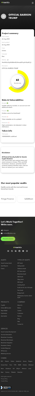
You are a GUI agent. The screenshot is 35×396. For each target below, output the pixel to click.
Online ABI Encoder (6, 308)
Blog (18, 318)
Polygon (30, 361)
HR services (4, 351)
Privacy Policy (4, 378)
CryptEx (3, 305)
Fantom (7, 361)
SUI (14, 368)
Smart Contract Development (8, 332)
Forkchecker (4, 313)
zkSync (18, 368)
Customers (20, 313)
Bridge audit (20, 293)
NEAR (19, 365)
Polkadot (13, 372)
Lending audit (21, 285)
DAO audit (20, 276)
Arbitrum (24, 368)
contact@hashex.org (8, 233)
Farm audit (20, 290)
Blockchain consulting (6, 337)
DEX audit (20, 282)
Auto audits (4, 316)
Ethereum (31, 365)
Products (5, 302)
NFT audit (20, 263)
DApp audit (20, 279)
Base (2, 372)
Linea (29, 368)
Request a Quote (8, 238)
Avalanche (18, 361)
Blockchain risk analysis (7, 340)
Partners (19, 316)
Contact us (20, 324)
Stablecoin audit (21, 268)
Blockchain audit (21, 274)
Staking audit (20, 266)
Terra (10, 365)
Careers (19, 310)
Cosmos (7, 372)
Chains (2, 268)
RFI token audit (21, 271)
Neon (2, 368)
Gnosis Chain (4, 365)
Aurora (24, 361)
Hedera (25, 365)
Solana (12, 361)
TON (15, 365)
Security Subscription (6, 334)
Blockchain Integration (6, 342)
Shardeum (8, 368)
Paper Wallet (4, 310)
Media (19, 308)
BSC (2, 361)
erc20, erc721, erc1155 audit (24, 287)
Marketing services (6, 353)
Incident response (5, 348)
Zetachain (19, 372)
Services (4, 329)
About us (19, 305)
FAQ (18, 321)
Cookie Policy (4, 381)
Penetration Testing (6, 345)
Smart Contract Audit (6, 263)
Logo (5, 3)
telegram (5, 230)
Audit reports (4, 266)
